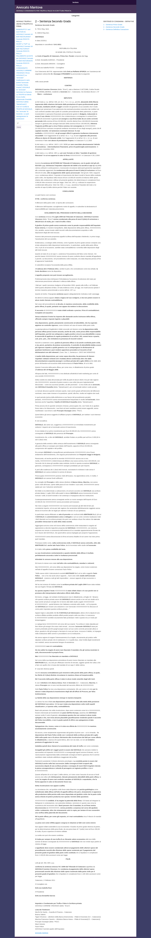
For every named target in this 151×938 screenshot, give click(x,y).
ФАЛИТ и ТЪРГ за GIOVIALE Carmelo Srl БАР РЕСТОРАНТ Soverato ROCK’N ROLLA (24, 46)
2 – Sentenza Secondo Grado (49, 2)
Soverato (98, 14)
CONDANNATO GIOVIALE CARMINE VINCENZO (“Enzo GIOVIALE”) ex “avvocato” (24, 70)
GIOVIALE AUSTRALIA (55, 14)
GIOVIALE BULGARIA (71, 14)
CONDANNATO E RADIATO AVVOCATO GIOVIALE (31, 14)
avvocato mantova (41, 931)
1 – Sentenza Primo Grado (26, 2)
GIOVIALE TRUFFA (86, 14)
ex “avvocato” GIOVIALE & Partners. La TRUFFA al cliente (24, 90)
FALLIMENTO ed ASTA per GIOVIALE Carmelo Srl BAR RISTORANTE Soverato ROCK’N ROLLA (24, 58)
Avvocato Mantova (29, 7)
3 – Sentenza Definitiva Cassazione (76, 2)
